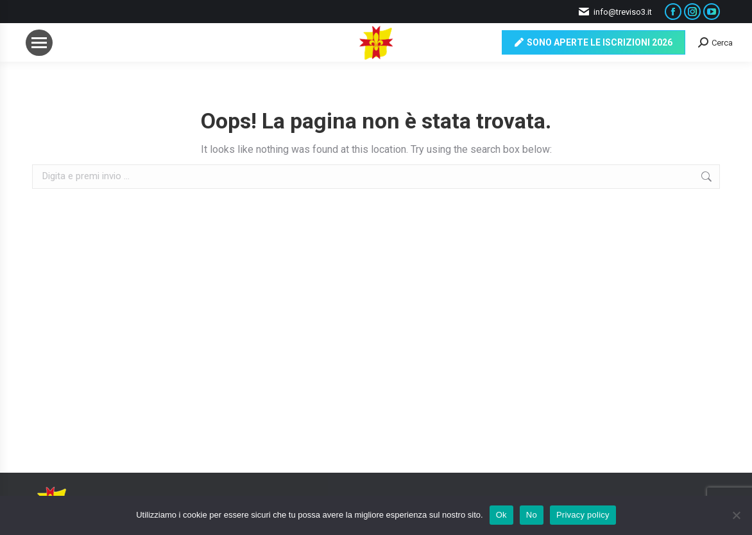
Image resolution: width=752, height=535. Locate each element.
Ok (501, 515)
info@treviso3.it (614, 12)
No (531, 515)
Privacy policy (583, 515)
